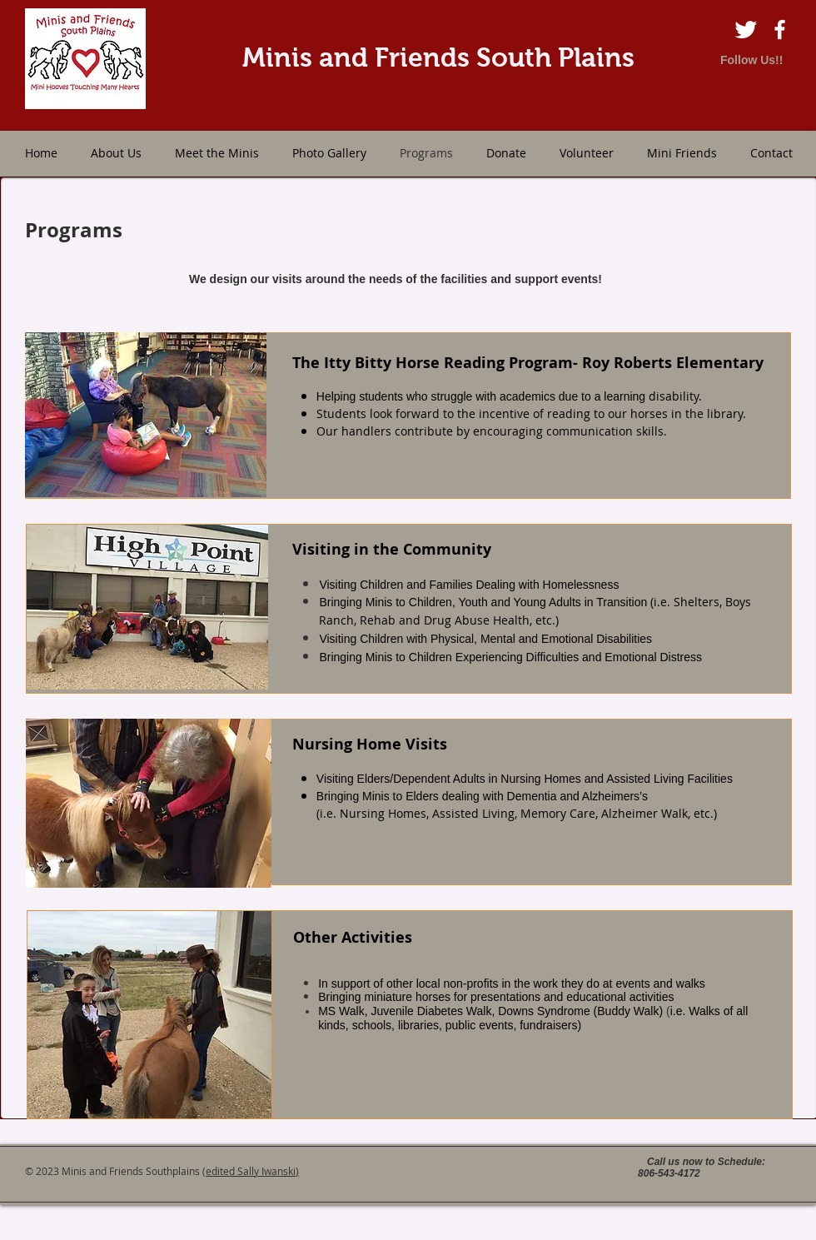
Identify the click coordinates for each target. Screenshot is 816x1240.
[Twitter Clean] (746, 29)
